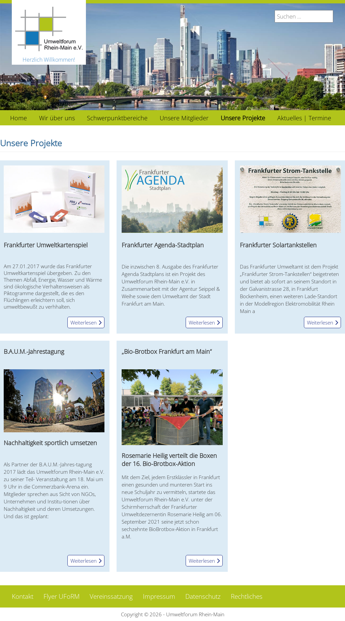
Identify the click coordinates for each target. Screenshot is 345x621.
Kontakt (22, 596)
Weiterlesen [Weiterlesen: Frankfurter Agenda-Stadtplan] (204, 322)
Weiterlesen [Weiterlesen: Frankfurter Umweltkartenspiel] (85, 322)
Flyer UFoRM (61, 596)
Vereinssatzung (111, 596)
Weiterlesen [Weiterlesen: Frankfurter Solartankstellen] (322, 322)
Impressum (159, 596)
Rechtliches (246, 596)
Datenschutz (203, 596)
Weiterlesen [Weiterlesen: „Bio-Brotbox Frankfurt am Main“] (204, 560)
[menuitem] (18, 117)
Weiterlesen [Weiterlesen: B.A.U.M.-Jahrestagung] (85, 560)
